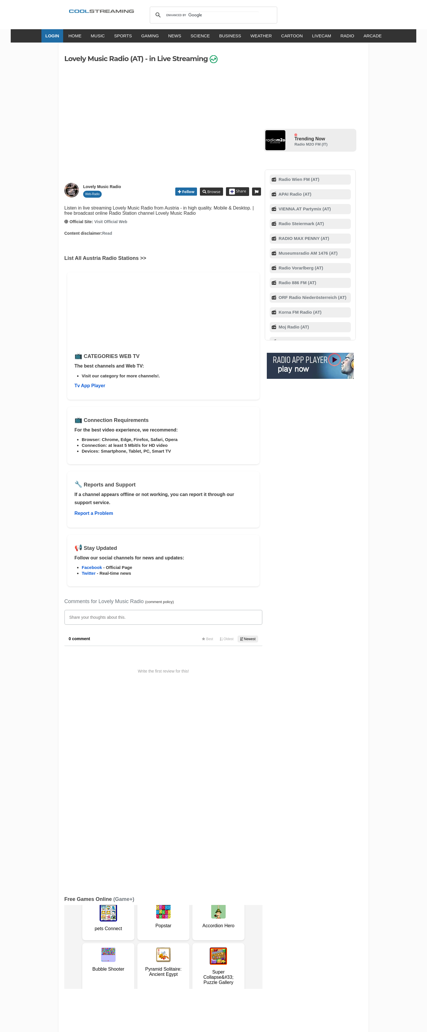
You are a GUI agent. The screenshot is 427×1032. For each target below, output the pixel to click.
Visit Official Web (110, 221)
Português (268, 964)
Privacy (212, 941)
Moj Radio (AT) (293, 326)
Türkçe (290, 964)
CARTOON (292, 35)
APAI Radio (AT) (294, 194)
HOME (74, 35)
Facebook (92, 567)
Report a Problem (93, 513)
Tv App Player (89, 385)
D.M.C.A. (172, 941)
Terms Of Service (91, 941)
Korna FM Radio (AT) (300, 312)
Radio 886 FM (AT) (297, 282)
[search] (212, 15)
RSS (72, 941)
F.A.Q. (155, 941)
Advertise (247, 941)
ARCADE (373, 35)
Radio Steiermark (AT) (301, 223)
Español (203, 964)
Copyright (193, 941)
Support (139, 941)
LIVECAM (321, 35)
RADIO (347, 35)
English (143, 964)
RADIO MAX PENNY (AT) (303, 238)
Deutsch (224, 964)
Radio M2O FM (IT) (310, 144)
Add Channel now (209, 899)
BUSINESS (230, 35)
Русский (245, 964)
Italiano (162, 964)
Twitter (89, 573)
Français (182, 964)
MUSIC (98, 35)
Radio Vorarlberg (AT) (300, 267)
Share (237, 191)
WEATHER (261, 35)
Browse (213, 191)
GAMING (150, 35)
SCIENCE (200, 35)
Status (105, 947)
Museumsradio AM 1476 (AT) (308, 253)
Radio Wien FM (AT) (299, 179)
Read (107, 233)
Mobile (229, 941)
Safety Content (82, 947)
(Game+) (123, 708)
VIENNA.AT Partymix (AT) (304, 208)
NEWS (174, 35)
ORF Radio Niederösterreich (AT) (312, 297)
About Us (119, 941)
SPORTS (123, 35)
